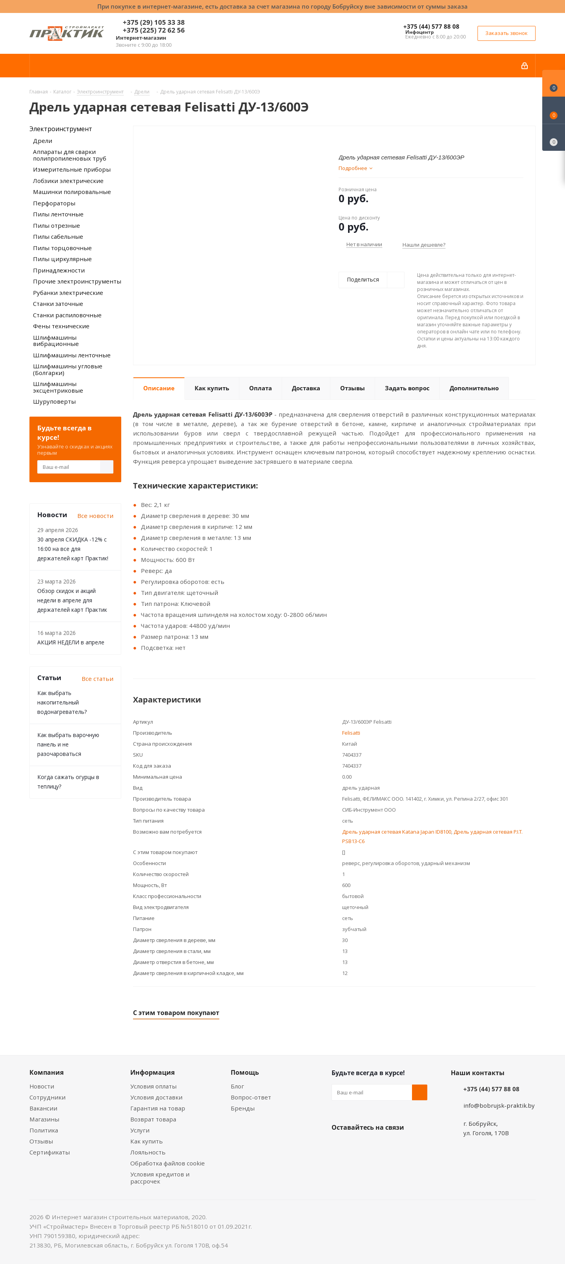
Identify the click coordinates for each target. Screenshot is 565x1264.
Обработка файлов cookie (167, 1163)
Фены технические (61, 326)
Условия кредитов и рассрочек (160, 1177)
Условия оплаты (153, 1086)
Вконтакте (339, 1146)
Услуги (139, 1130)
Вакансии (43, 1108)
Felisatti (351, 732)
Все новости (95, 516)
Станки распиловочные (67, 315)
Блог (237, 1086)
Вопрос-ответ (251, 1097)
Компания (46, 1072)
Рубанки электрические (68, 292)
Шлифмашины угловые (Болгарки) (67, 369)
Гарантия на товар (157, 1108)
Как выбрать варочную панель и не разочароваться (68, 744)
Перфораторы (54, 203)
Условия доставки (156, 1097)
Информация (152, 1072)
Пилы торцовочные (62, 248)
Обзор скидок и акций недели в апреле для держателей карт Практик (72, 600)
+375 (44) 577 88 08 (431, 26)
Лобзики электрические (68, 181)
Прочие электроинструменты (77, 281)
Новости (41, 1086)
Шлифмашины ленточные (72, 355)
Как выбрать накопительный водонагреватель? (62, 702)
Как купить (146, 1141)
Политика (43, 1130)
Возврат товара (153, 1119)
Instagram (378, 1146)
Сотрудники (47, 1097)
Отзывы (41, 1141)
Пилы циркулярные (62, 259)
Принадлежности (59, 270)
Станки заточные (58, 303)
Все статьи (97, 678)
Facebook (359, 1146)
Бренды (243, 1108)
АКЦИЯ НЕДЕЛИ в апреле (70, 642)
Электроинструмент (60, 128)
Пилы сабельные (58, 236)
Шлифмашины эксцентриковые (58, 387)
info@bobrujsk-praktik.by (499, 1105)
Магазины (44, 1119)
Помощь (245, 1072)
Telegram (398, 1146)
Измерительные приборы (72, 169)
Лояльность (148, 1152)
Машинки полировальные (72, 192)
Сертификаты (49, 1152)
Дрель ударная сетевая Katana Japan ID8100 (396, 831)
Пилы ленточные (58, 214)
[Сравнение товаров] (553, 137)
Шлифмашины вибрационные (56, 340)
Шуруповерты (54, 401)
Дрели (42, 141)
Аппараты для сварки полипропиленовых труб (69, 155)
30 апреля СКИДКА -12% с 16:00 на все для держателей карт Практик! (72, 549)
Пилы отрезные (56, 225)
